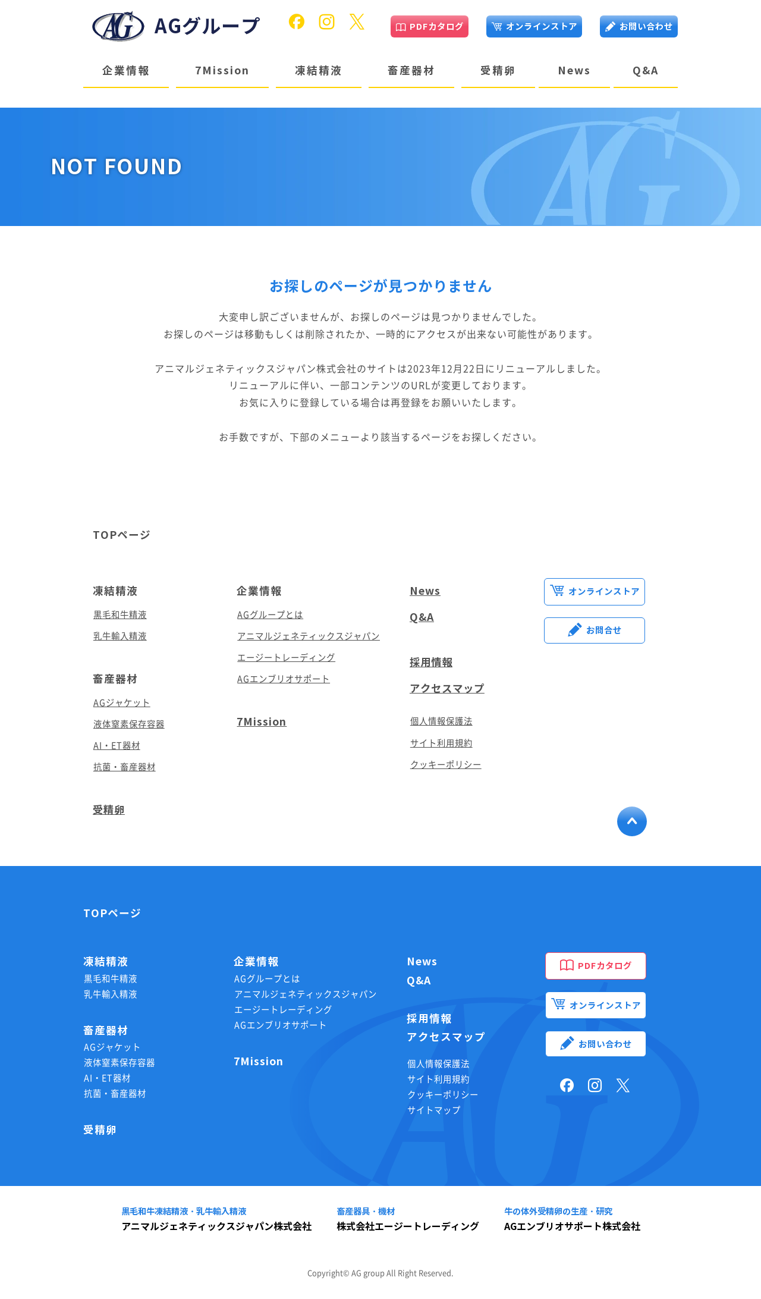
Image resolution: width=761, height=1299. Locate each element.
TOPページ (122, 535)
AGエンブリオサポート (283, 678)
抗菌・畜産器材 (124, 767)
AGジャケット (121, 702)
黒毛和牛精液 (120, 614)
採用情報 (432, 662)
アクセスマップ (449, 688)
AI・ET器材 (116, 745)
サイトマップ (434, 1110)
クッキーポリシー (446, 764)
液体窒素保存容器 (129, 724)
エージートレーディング (286, 657)
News (574, 70)
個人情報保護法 (441, 721)
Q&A (646, 70)
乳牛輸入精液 (120, 636)
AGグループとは (270, 614)
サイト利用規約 (441, 743)
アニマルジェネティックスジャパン (308, 636)
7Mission (222, 70)
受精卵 (498, 70)
